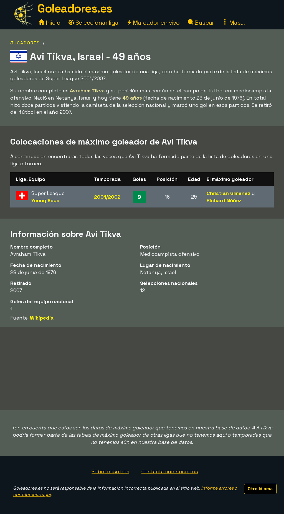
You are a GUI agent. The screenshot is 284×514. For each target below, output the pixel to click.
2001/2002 (107, 197)
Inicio (49, 22)
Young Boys (45, 200)
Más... (233, 22)
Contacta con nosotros (169, 471)
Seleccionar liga (93, 22)
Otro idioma (260, 489)
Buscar (201, 22)
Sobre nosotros (110, 471)
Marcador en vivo (153, 22)
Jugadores (25, 43)
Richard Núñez (224, 200)
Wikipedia (42, 318)
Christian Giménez (228, 193)
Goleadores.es (74, 8)
